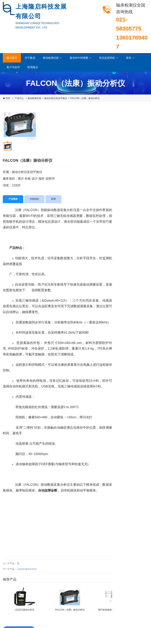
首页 (8, 98)
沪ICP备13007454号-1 (137, 603)
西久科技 (143, 607)
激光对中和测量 (81, 57)
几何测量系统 (131, 197)
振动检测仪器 (52, 57)
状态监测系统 (108, 57)
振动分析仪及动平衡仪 (55, 98)
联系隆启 (32, 67)
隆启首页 (12, 57)
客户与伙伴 (13, 67)
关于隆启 (30, 57)
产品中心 (19, 98)
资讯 (130, 57)
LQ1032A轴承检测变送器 (132, 373)
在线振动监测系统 (134, 218)
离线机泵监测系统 (134, 228)
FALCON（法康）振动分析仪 (85, 98)
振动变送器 (130, 167)
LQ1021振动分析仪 (26, 541)
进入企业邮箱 (141, 611)
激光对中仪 (130, 188)
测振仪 (128, 157)
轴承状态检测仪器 (134, 138)
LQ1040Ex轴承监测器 (132, 397)
